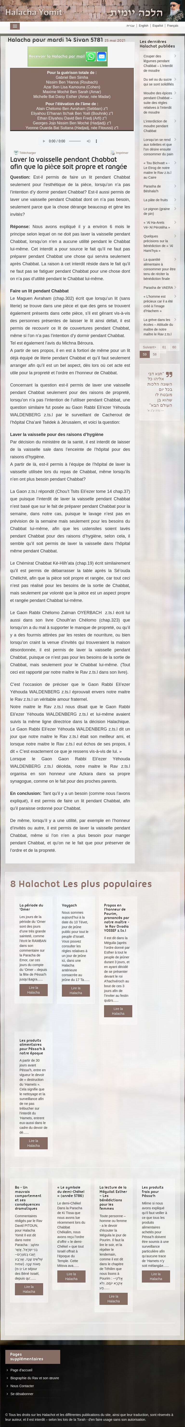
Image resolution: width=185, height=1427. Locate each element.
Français (172, 25)
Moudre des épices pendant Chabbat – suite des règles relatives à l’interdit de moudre (160, 102)
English (143, 25)
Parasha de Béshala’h (160, 188)
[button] (68, 57)
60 (174, 347)
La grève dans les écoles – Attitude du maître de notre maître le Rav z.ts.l (160, 327)
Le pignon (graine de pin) (160, 211)
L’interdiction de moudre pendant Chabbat (160, 126)
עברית (131, 25)
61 (164, 347)
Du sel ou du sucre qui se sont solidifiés (160, 82)
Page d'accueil (21, 1370)
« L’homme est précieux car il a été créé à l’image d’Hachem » (160, 304)
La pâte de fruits (160, 200)
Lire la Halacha (33, 990)
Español (157, 25)
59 (145, 354)
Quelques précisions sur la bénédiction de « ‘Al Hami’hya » (160, 243)
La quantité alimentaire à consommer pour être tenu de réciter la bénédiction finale (160, 269)
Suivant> (149, 347)
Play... (70, 141)
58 (155, 354)
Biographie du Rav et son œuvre (34, 1378)
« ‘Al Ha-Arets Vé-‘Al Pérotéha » (160, 225)
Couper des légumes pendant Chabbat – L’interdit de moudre (160, 63)
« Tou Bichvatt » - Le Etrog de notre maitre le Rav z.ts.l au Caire (160, 170)
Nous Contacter (22, 1386)
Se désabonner (21, 1394)
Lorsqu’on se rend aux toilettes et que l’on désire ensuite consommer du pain (160, 147)
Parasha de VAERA (160, 288)
